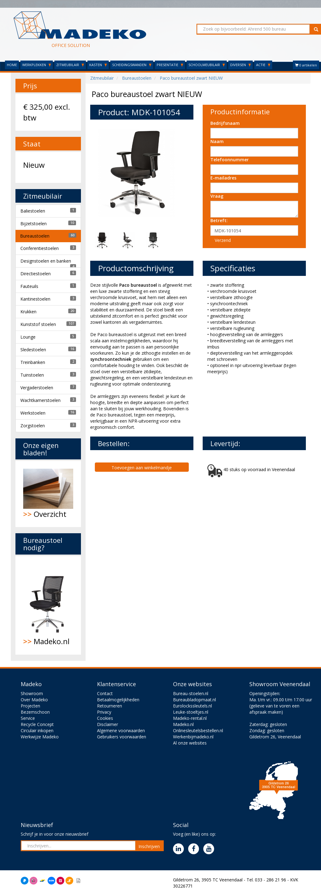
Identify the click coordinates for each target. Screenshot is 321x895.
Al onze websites (190, 743)
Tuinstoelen (32, 375)
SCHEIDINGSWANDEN (131, 64)
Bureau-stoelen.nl (190, 693)
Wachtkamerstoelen (40, 400)
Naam (217, 141)
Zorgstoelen (32, 426)
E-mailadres (223, 178)
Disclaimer (107, 724)
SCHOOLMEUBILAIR (206, 64)
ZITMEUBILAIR (70, 64)
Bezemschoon (35, 712)
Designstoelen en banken (45, 261)
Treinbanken (32, 362)
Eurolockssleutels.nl (192, 706)
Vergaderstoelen (36, 388)
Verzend (223, 240)
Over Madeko (34, 700)
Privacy (104, 712)
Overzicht (48, 494)
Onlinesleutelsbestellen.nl (198, 730)
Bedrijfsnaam (225, 123)
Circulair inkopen (37, 730)
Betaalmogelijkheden (118, 700)
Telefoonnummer (229, 160)
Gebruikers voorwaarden (121, 737)
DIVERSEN (240, 64)
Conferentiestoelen (39, 248)
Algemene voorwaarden (121, 730)
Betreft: (219, 220)
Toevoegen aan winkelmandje (142, 468)
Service (28, 718)
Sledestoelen (33, 350)
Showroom (32, 693)
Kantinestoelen (35, 299)
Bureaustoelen (34, 236)
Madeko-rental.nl (190, 718)
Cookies (105, 718)
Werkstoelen (32, 413)
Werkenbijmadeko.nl (193, 737)
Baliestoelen (32, 211)
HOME (12, 64)
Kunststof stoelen (38, 324)
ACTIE (263, 64)
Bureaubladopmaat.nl (194, 700)
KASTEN (98, 64)
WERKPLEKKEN (36, 64)
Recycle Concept (37, 724)
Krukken (28, 312)
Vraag (216, 196)
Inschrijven (149, 846)
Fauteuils (29, 286)
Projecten (30, 706)
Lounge (28, 337)
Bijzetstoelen (33, 223)
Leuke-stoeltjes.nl (190, 712)
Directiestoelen (35, 274)
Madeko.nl (48, 605)
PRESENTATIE (170, 64)
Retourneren (109, 706)
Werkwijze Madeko (40, 737)
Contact (105, 693)
